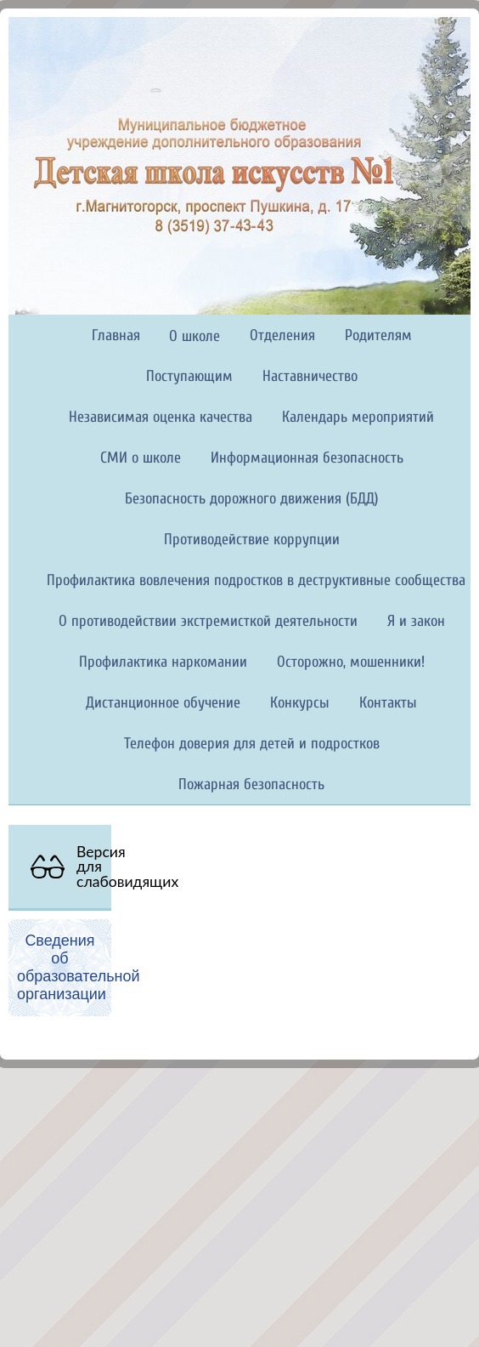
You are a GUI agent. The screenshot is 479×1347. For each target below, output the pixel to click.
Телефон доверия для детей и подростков (252, 744)
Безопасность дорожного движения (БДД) (252, 499)
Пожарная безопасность (251, 784)
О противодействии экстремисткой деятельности (208, 621)
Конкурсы (300, 703)
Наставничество (310, 376)
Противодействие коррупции (252, 539)
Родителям (378, 335)
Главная (116, 335)
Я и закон (416, 621)
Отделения (282, 335)
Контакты (388, 703)
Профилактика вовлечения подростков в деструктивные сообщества (256, 580)
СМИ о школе (140, 458)
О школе (194, 336)
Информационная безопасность (307, 458)
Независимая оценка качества (160, 417)
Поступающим (189, 376)
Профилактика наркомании (163, 662)
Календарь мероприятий (358, 417)
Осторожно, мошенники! (351, 662)
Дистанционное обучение (163, 703)
